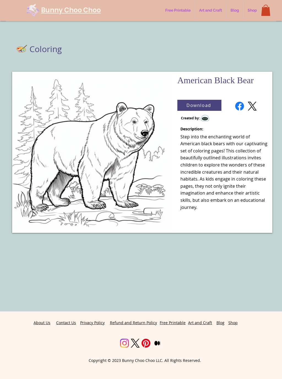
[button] (265, 10)
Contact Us (66, 322)
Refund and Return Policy (133, 322)
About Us (42, 322)
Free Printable (173, 322)
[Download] (199, 105)
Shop (233, 322)
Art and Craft (200, 322)
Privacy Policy (92, 322)
